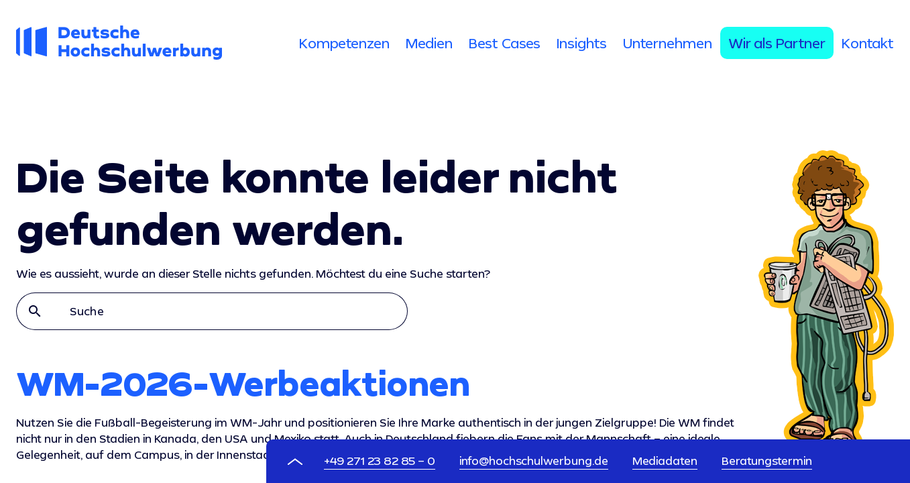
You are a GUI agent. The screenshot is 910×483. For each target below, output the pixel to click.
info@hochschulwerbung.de (533, 460)
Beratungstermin (767, 460)
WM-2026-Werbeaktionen (243, 383)
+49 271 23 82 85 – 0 (379, 460)
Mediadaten (664, 460)
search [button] (35, 311)
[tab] (344, 43)
